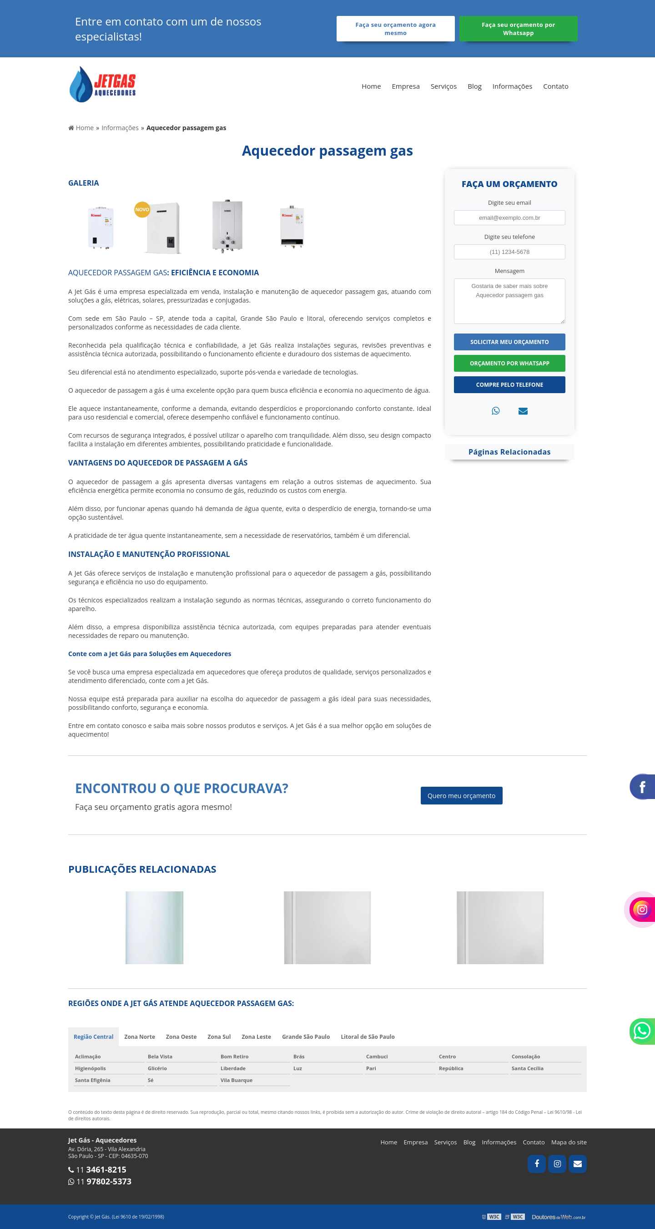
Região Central (93, 1037)
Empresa (406, 86)
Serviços (444, 86)
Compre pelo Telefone (509, 385)
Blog (475, 86)
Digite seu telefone (509, 237)
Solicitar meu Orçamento (509, 342)
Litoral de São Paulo (368, 1037)
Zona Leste (256, 1037)
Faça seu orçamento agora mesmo (396, 28)
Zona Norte (139, 1037)
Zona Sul (219, 1037)
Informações (513, 86)
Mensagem (510, 271)
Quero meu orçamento (462, 795)
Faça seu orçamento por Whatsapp (518, 28)
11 (97, 1170)
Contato (556, 86)
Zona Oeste (181, 1037)
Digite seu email (509, 202)
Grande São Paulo (306, 1037)
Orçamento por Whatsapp (509, 363)
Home (371, 86)
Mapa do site (569, 1142)
